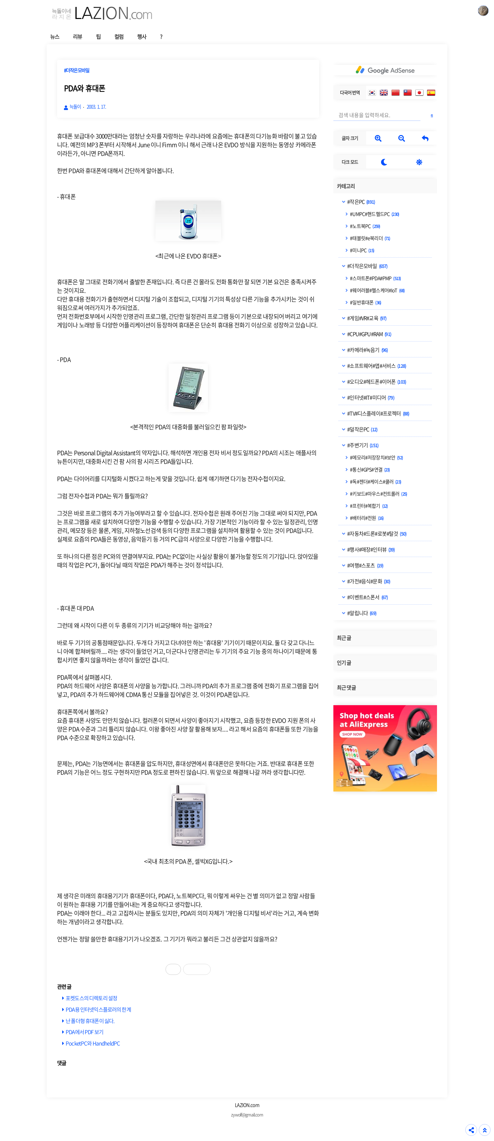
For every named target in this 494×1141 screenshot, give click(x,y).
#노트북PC (364, 225)
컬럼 (118, 36)
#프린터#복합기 (368, 505)
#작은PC (360, 201)
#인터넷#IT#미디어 (370, 397)
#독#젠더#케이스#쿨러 (375, 481)
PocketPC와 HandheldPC (93, 1043)
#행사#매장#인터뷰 (370, 549)
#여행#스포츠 (364, 565)
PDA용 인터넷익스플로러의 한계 (98, 1009)
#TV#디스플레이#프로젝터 (377, 413)
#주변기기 (362, 445)
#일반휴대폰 (365, 302)
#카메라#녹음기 (367, 350)
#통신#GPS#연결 (369, 469)
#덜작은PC (361, 429)
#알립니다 (361, 613)
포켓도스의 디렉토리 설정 (91, 998)
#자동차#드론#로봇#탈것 (376, 533)
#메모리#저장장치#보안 (376, 457)
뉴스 (54, 36)
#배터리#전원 (366, 517)
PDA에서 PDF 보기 (84, 1032)
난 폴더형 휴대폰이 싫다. (90, 1021)
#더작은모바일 (366, 266)
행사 (141, 36)
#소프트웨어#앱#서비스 (376, 366)
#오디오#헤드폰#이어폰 (376, 381)
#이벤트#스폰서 (367, 597)
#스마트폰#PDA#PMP (375, 278)
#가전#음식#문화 (368, 581)
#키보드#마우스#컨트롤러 (378, 493)
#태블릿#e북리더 (369, 237)
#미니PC (361, 250)
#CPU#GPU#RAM (368, 334)
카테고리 (346, 186)
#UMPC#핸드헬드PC (374, 213)
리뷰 (77, 36)
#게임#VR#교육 (366, 318)
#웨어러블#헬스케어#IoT (377, 290)
